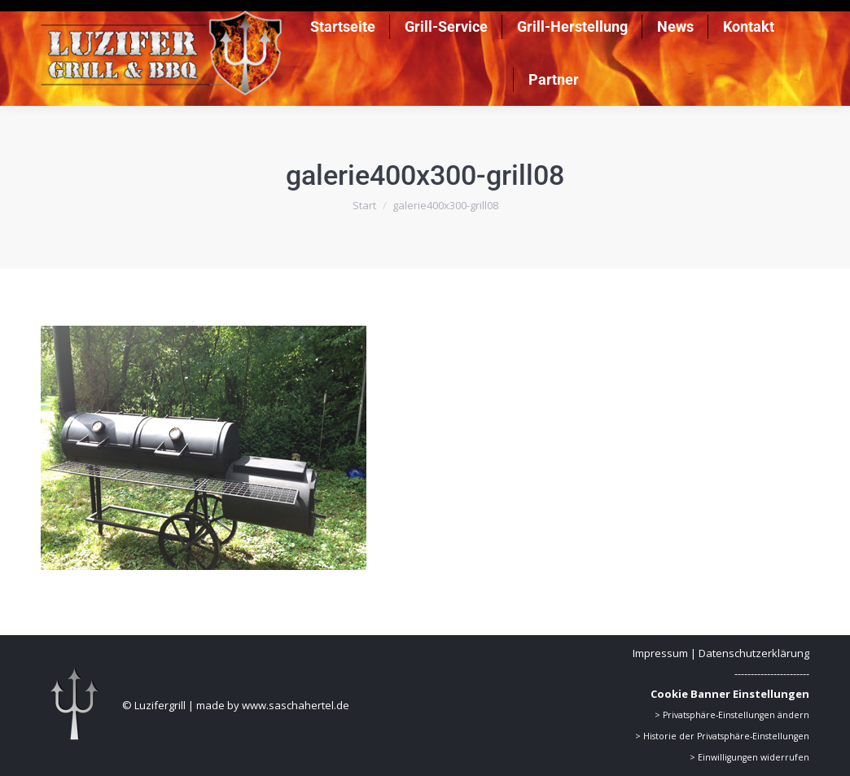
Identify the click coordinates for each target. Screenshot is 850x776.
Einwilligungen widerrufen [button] (753, 757)
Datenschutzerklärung (754, 653)
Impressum (660, 653)
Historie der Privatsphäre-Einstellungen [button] (726, 736)
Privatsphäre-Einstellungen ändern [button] (736, 715)
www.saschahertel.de (295, 705)
